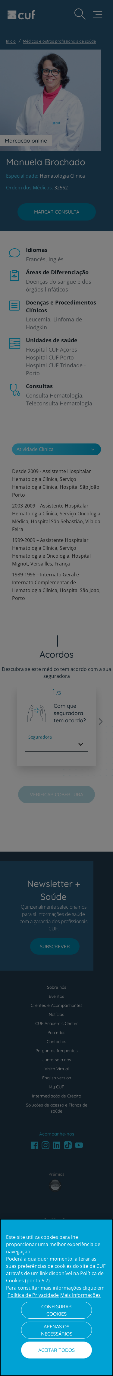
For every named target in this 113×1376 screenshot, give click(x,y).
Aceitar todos (56, 1350)
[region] (56, 1297)
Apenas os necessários (56, 1330)
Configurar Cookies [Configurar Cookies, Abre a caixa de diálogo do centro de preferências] (56, 1310)
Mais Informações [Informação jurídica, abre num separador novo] (80, 1295)
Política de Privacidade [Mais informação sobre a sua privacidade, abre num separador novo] (33, 1295)
